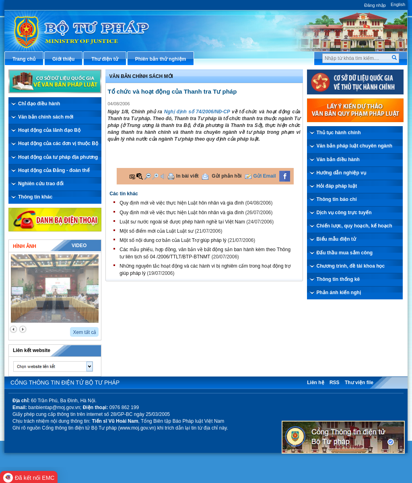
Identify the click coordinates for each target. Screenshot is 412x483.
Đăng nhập (375, 5)
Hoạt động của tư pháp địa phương (58, 157)
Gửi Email (264, 176)
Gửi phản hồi (226, 176)
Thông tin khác (35, 197)
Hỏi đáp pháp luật (337, 186)
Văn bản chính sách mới (45, 117)
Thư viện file (359, 382)
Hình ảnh (24, 246)
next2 (22, 329)
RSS (335, 382)
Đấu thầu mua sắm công (345, 253)
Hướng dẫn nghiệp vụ (341, 173)
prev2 (13, 329)
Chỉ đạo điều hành (39, 103)
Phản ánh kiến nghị (339, 292)
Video (79, 245)
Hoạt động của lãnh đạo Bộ (49, 130)
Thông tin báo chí (337, 199)
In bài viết (187, 176)
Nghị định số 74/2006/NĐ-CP (197, 112)
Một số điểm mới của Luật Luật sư (156, 231)
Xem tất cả (84, 332)
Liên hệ (315, 382)
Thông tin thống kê (338, 279)
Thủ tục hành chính (339, 132)
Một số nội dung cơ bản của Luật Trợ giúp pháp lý (172, 240)
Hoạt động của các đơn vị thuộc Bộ (58, 143)
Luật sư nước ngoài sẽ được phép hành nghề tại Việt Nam (182, 222)
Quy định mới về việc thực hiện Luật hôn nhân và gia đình (181, 203)
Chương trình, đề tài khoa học (351, 266)
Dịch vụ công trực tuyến (344, 212)
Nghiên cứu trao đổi (41, 183)
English (398, 4)
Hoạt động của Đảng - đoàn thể (54, 170)
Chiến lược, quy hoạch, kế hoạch (354, 226)
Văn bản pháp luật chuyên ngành (355, 146)
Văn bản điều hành (338, 159)
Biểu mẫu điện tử (336, 239)
